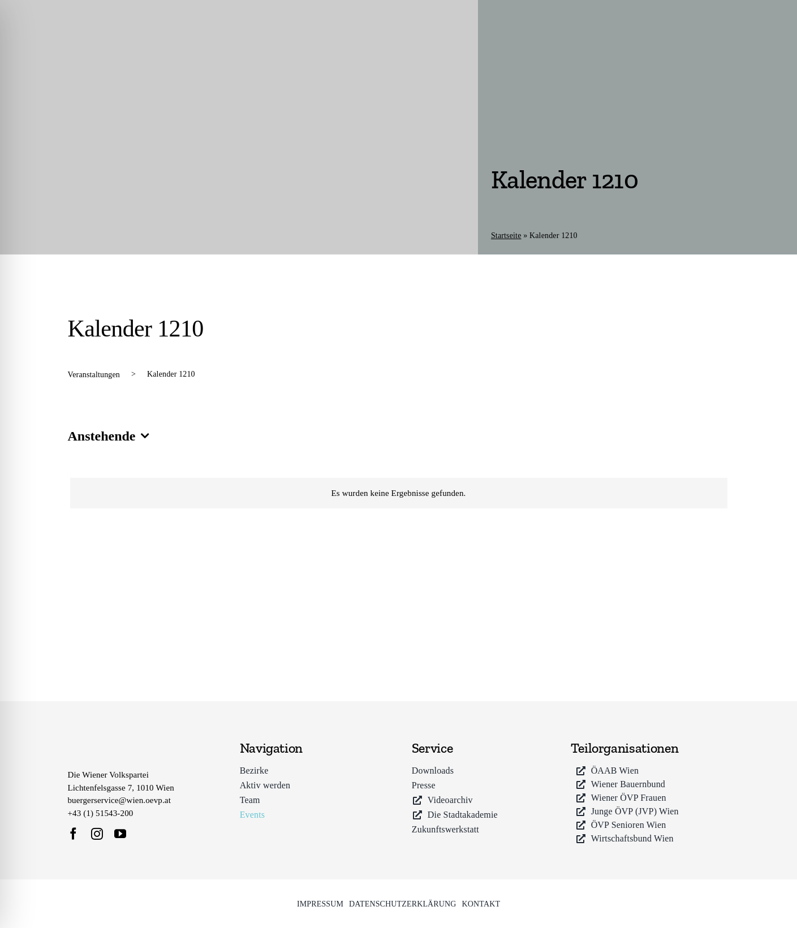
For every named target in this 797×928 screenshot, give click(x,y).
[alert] (398, 493)
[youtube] (120, 834)
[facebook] (73, 834)
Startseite (506, 235)
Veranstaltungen (94, 374)
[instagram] (97, 834)
